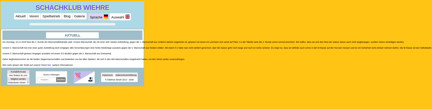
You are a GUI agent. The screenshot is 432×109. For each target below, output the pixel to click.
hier (49, 65)
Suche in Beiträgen (51, 75)
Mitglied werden (18, 79)
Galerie (79, 16)
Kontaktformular (18, 72)
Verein (34, 16)
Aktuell (21, 16)
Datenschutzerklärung (126, 75)
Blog (67, 16)
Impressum (107, 75)
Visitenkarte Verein (17, 82)
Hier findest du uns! (18, 75)
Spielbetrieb (51, 16)
